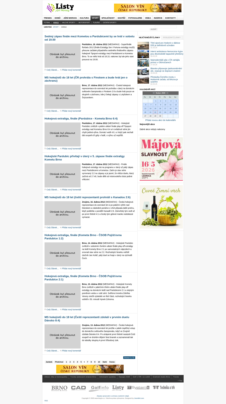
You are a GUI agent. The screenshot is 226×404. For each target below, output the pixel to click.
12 (176, 105)
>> (167, 93)
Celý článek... (53, 70)
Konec (112, 362)
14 (150, 108)
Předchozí (59, 362)
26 (176, 112)
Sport (56, 27)
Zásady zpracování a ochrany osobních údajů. (113, 396)
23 (160, 112)
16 (160, 108)
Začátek (49, 362)
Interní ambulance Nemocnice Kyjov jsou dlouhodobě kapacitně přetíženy (166, 52)
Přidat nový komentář (71, 70)
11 (170, 105)
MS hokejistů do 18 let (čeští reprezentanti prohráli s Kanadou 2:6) (88, 197)
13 (145, 108)
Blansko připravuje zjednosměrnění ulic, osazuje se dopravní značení (166, 69)
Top (180, 380)
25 (170, 112)
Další (105, 362)
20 (145, 112)
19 (176, 108)
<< (154, 93)
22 (155, 112)
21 (150, 112)
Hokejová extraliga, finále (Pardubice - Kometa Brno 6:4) (81, 118)
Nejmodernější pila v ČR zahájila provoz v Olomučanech (165, 61)
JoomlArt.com (139, 398)
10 (99, 362)
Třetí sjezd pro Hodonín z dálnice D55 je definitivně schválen (165, 44)
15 (155, 108)
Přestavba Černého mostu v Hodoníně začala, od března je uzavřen (164, 79)
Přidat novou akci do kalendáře (160, 120)
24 (165, 112)
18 (170, 108)
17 (165, 108)
